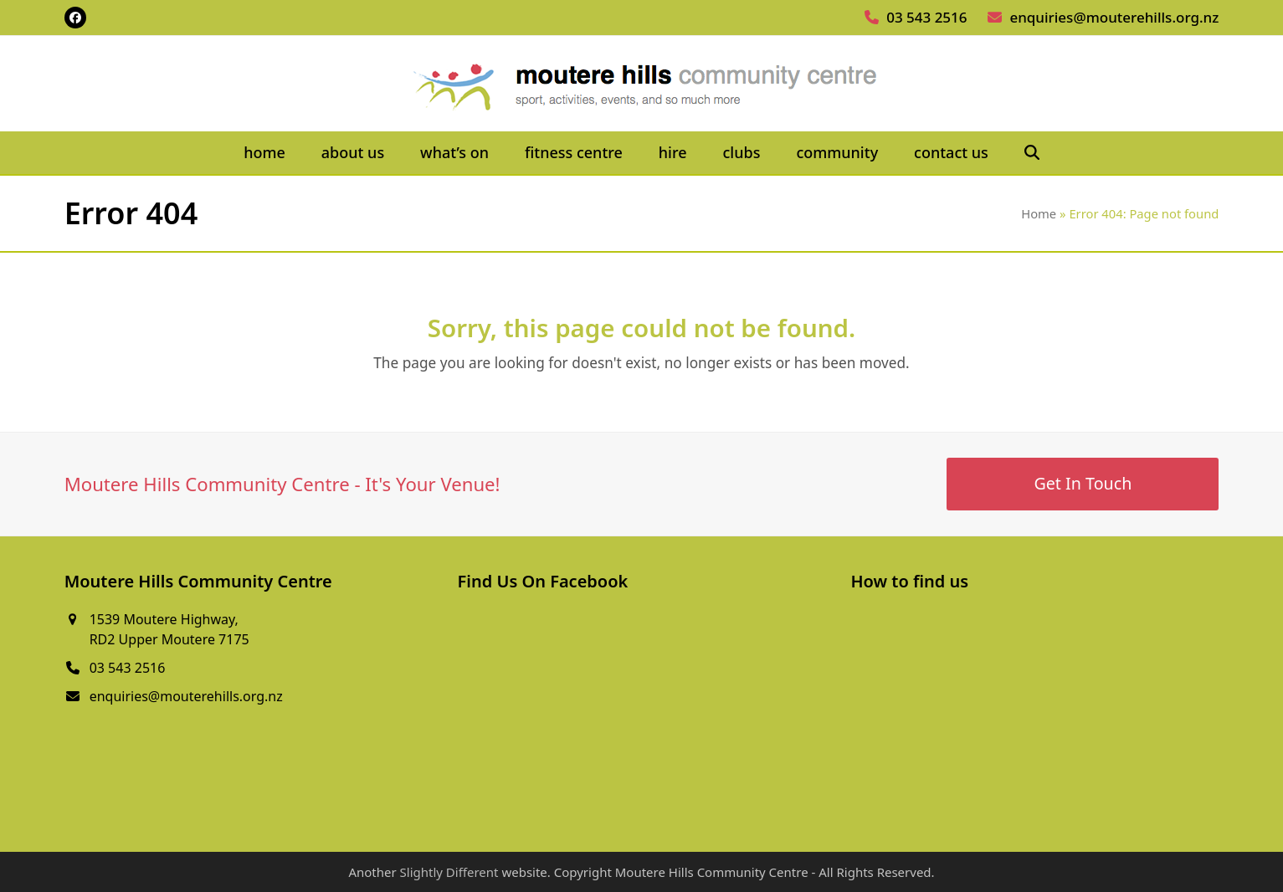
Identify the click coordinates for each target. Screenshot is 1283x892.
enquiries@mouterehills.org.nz (1114, 17)
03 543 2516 (926, 17)
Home (1038, 213)
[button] (1031, 153)
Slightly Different (449, 872)
